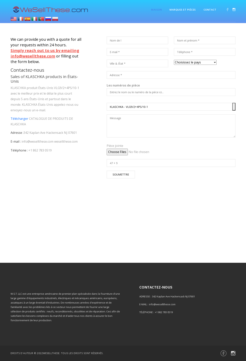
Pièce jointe (115, 146)
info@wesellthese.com (37, 141)
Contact (210, 9)
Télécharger (19, 118)
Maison (156, 9)
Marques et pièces (183, 9)
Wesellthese (51, 353)
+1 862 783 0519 (40, 150)
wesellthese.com (66, 141)
